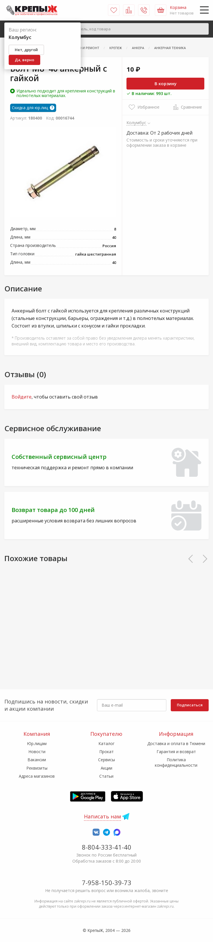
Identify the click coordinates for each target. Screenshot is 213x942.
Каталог (106, 743)
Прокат (106, 751)
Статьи (106, 776)
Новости (36, 751)
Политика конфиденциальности (176, 762)
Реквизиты (36, 768)
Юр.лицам (37, 743)
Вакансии (36, 759)
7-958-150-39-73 (106, 882)
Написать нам (102, 816)
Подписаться (190, 705)
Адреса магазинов (37, 776)
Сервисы (106, 759)
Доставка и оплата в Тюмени (176, 743)
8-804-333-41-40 (106, 847)
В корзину (166, 83)
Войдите (22, 397)
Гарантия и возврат (176, 751)
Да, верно (24, 59)
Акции (106, 768)
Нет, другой (26, 49)
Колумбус (136, 122)
